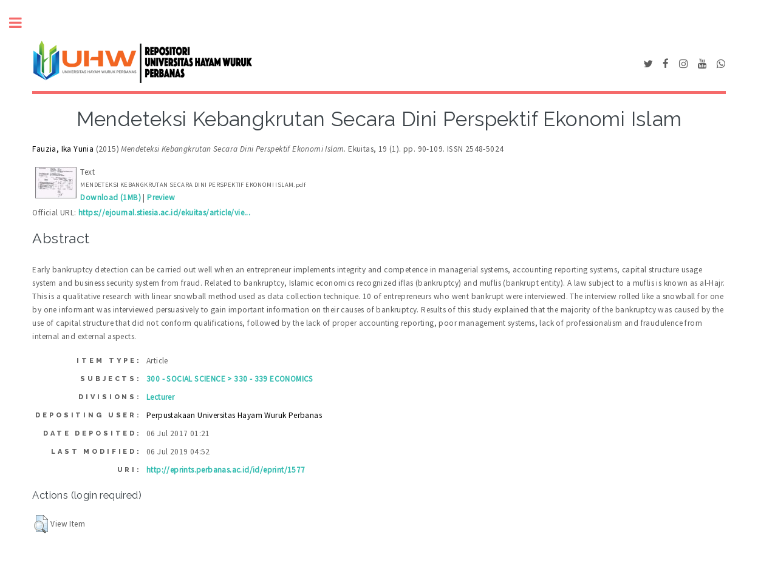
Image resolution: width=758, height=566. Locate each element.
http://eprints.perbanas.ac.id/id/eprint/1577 (226, 470)
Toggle (22, 22)
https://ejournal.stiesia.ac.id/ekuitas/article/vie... (164, 212)
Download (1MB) (110, 197)
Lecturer (160, 397)
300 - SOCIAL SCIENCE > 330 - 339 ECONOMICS (229, 379)
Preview (161, 197)
